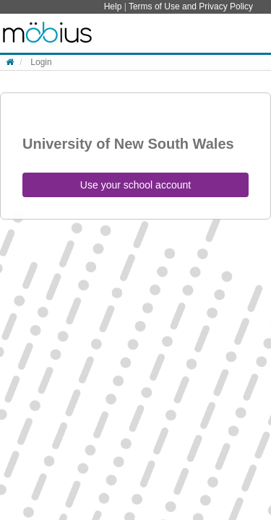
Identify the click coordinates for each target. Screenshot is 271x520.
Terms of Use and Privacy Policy (191, 6)
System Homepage (47, 33)
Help (114, 6)
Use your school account (135, 185)
